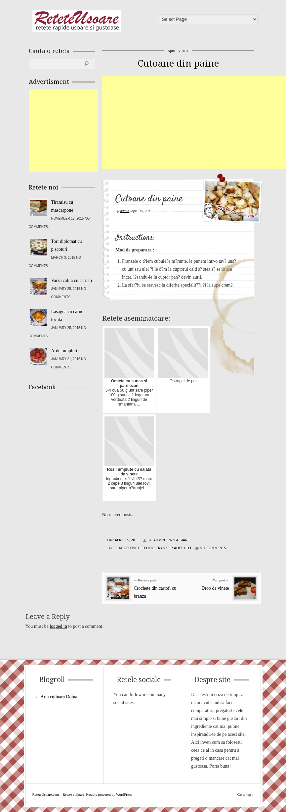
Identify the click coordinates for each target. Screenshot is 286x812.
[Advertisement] (194, 122)
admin (124, 211)
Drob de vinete (215, 588)
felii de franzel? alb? (162, 548)
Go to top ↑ (245, 794)
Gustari (181, 540)
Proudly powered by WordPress (109, 794)
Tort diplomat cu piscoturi (66, 245)
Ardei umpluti (64, 350)
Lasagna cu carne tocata (67, 315)
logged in (58, 626)
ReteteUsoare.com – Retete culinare (76, 21)
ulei (187, 548)
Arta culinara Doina (59, 696)
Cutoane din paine (178, 63)
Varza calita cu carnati (71, 280)
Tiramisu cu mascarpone (62, 206)
